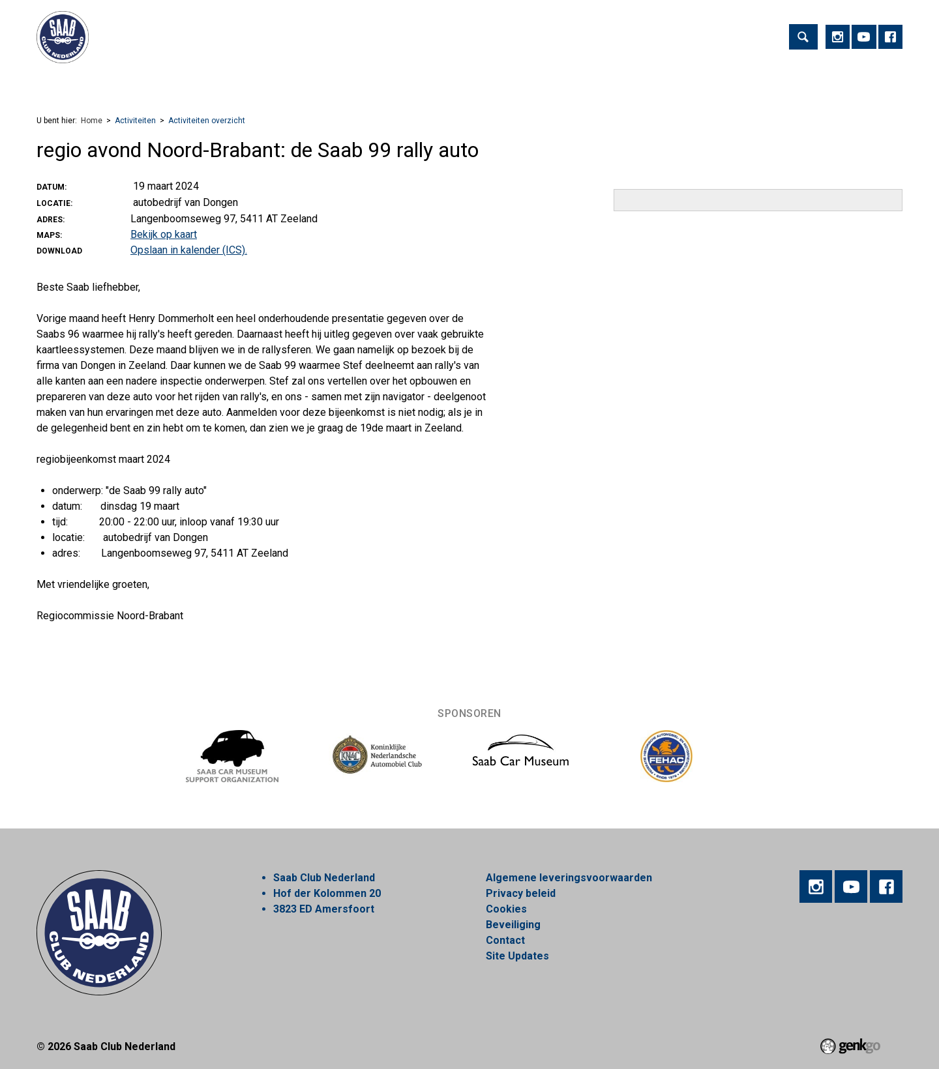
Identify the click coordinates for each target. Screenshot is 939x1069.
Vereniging (178, 84)
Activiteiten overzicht (206, 120)
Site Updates (517, 956)
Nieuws (373, 84)
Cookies (506, 909)
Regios (318, 84)
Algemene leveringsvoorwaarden (569, 877)
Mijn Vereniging (593, 84)
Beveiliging (513, 924)
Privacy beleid (521, 893)
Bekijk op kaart (163, 234)
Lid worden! (252, 84)
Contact (505, 940)
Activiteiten (104, 84)
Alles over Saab (688, 84)
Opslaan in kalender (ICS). (188, 250)
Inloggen (768, 84)
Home (52, 84)
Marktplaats (506, 84)
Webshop (434, 84)
